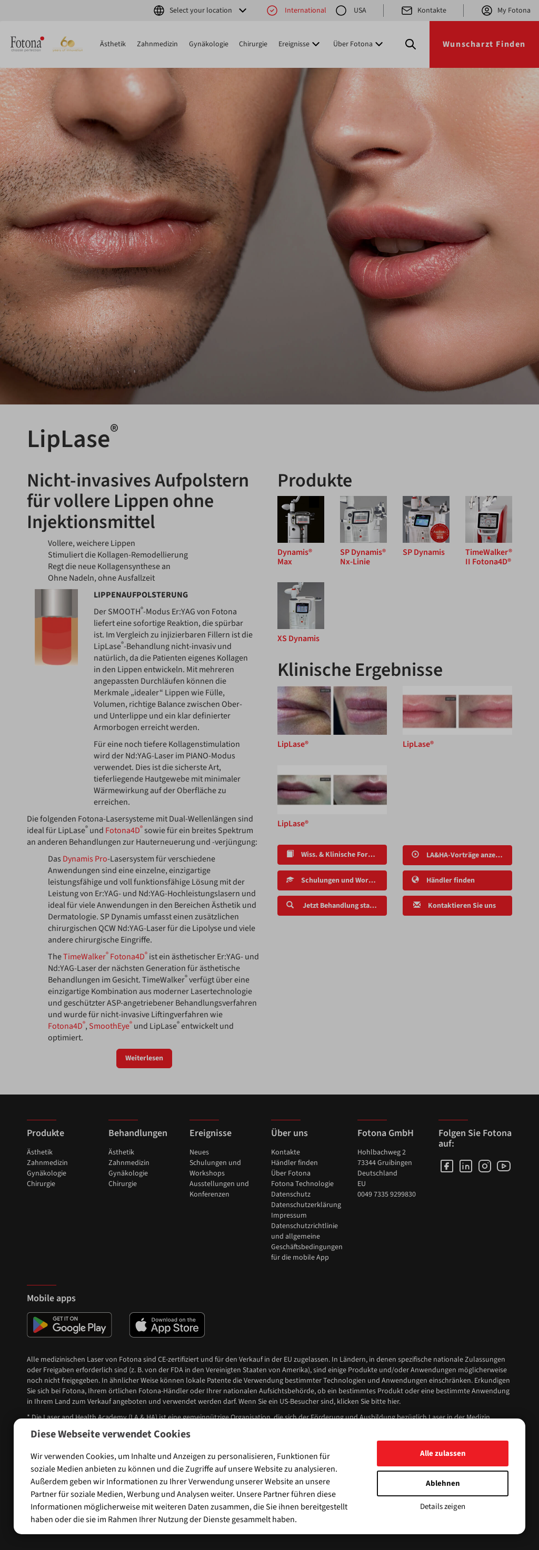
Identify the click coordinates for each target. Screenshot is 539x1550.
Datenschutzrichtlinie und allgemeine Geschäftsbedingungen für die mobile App (307, 1242)
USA (350, 10)
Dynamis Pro (85, 859)
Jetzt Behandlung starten (334, 905)
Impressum (289, 1215)
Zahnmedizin (157, 44)
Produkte (45, 1133)
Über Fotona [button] (359, 44)
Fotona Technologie (302, 1184)
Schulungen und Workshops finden (336, 880)
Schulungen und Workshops (215, 1168)
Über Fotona (291, 1173)
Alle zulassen (443, 1453)
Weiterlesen (144, 1058)
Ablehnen (443, 1483)
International (296, 10)
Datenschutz (291, 1194)
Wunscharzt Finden (484, 44)
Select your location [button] (201, 10)
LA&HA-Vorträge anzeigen (460, 855)
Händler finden (443, 880)
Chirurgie (253, 44)
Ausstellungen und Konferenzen (219, 1189)
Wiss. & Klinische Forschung (336, 854)
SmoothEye (110, 1026)
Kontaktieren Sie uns (454, 905)
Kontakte (423, 10)
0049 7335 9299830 (386, 1194)
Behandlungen (137, 1133)
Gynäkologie (208, 44)
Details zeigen (442, 1506)
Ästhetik (113, 44)
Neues (199, 1152)
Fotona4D (124, 830)
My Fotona (506, 10)
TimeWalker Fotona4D (105, 957)
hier (393, 1401)
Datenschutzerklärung (306, 1205)
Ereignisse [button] (300, 44)
